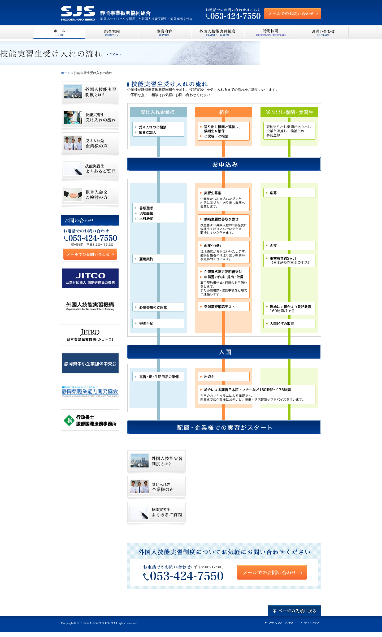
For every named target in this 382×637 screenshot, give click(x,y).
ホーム (66, 73)
